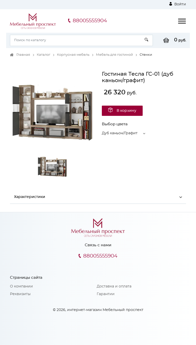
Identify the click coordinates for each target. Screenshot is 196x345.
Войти (177, 4)
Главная (23, 55)
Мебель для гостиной (114, 55)
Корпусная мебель (73, 55)
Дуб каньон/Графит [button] (120, 133)
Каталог (43, 55)
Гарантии (106, 294)
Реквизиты (20, 294)
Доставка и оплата (114, 286)
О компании (21, 286)
